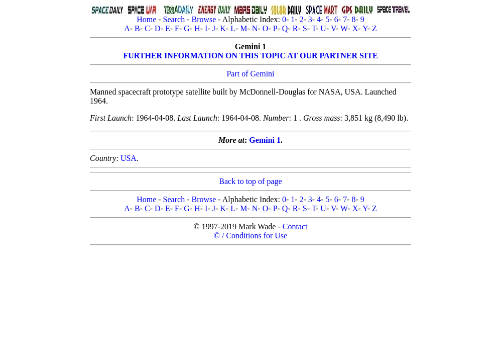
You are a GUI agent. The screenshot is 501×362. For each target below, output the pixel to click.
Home (146, 19)
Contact (295, 226)
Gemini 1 (265, 140)
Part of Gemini (250, 73)
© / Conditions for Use (250, 235)
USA (128, 158)
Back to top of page (250, 181)
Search (174, 19)
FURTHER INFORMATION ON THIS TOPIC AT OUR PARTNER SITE (250, 55)
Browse (203, 19)
